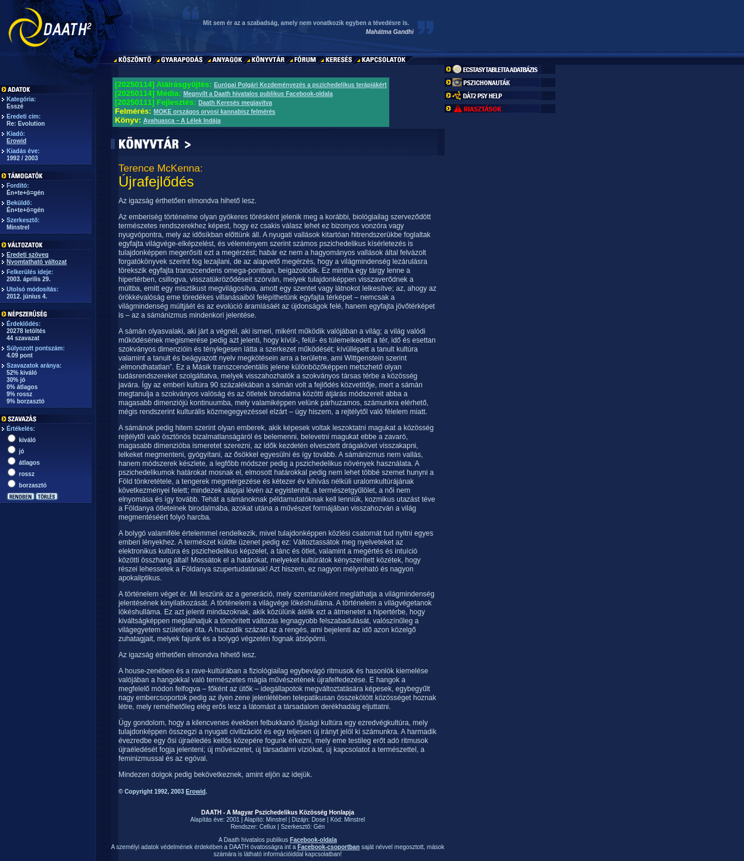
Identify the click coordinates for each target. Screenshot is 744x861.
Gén (319, 826)
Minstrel (276, 819)
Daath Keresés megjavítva (235, 103)
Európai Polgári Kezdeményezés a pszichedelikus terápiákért (300, 85)
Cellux (268, 826)
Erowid (16, 141)
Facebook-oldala (313, 840)
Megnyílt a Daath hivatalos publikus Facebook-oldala (258, 94)
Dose (318, 819)
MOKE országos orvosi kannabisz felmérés (215, 111)
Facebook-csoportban (329, 847)
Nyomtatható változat (37, 262)
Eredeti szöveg (28, 254)
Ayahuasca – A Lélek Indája (182, 120)
